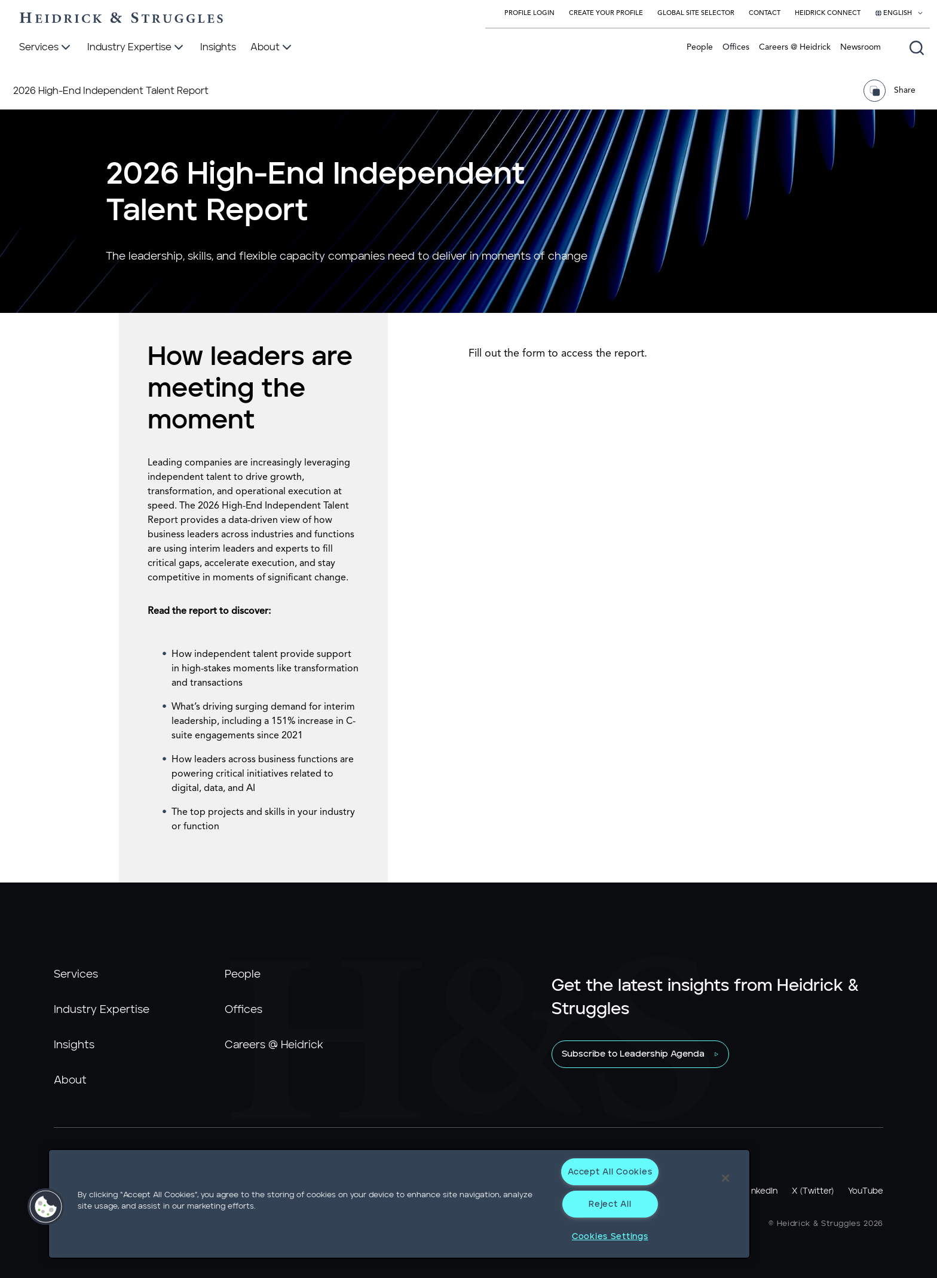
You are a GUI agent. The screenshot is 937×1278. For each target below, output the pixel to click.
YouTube (865, 1191)
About (70, 1080)
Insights (74, 1045)
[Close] (725, 1178)
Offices (735, 47)
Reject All (610, 1204)
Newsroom (860, 47)
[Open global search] (917, 48)
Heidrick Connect (828, 13)
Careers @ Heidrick (795, 47)
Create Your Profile (606, 13)
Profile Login (529, 13)
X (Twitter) (813, 1191)
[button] (46, 1207)
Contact (764, 13)
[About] (272, 48)
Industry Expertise (101, 1010)
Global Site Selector (695, 13)
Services (76, 974)
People (700, 47)
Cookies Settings (610, 1236)
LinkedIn (761, 1191)
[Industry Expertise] (136, 48)
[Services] (46, 48)
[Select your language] (899, 13)
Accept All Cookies (610, 1171)
